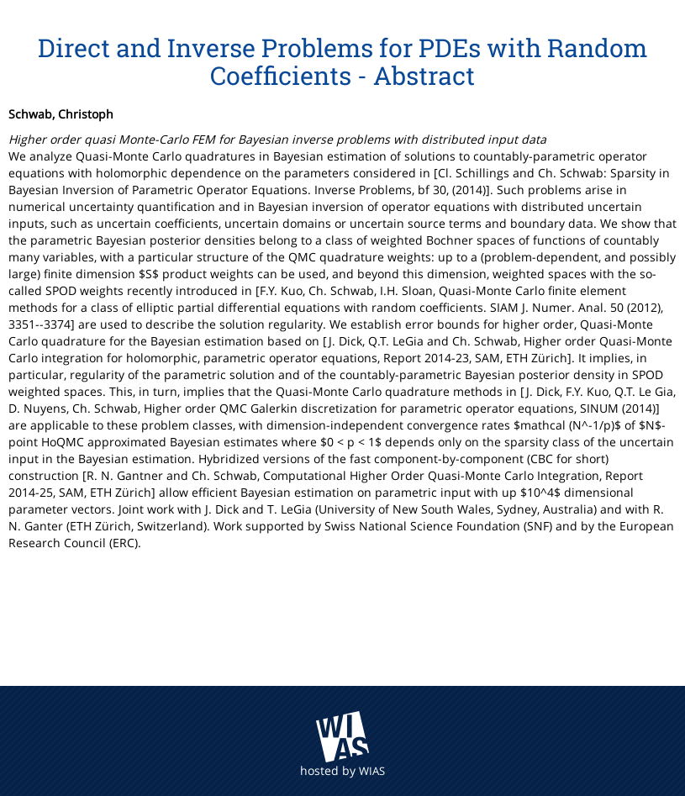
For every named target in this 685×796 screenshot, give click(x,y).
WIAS (372, 770)
